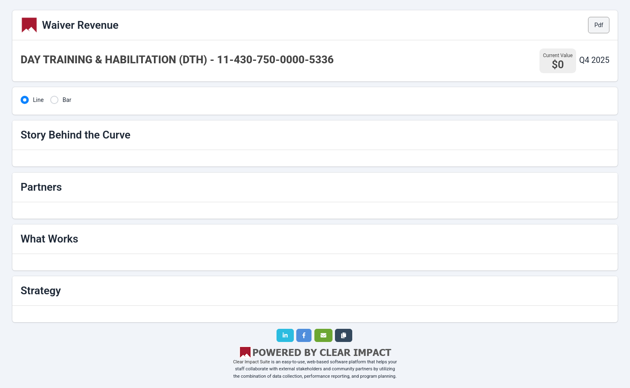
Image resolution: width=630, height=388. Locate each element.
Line (38, 100)
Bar (67, 100)
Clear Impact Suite (251, 362)
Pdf (598, 25)
